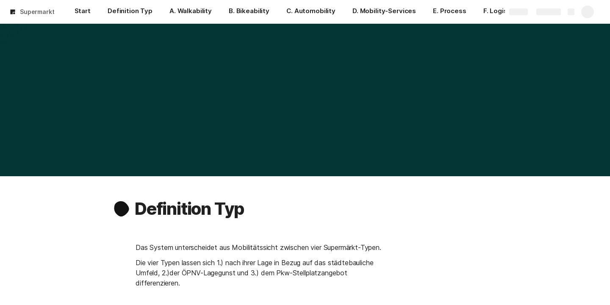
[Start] (82, 12)
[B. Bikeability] (249, 12)
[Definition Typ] (130, 12)
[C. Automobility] (311, 12)
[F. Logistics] (501, 12)
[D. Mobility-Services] (384, 12)
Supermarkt (37, 11)
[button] (121, 209)
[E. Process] (449, 12)
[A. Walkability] (190, 12)
